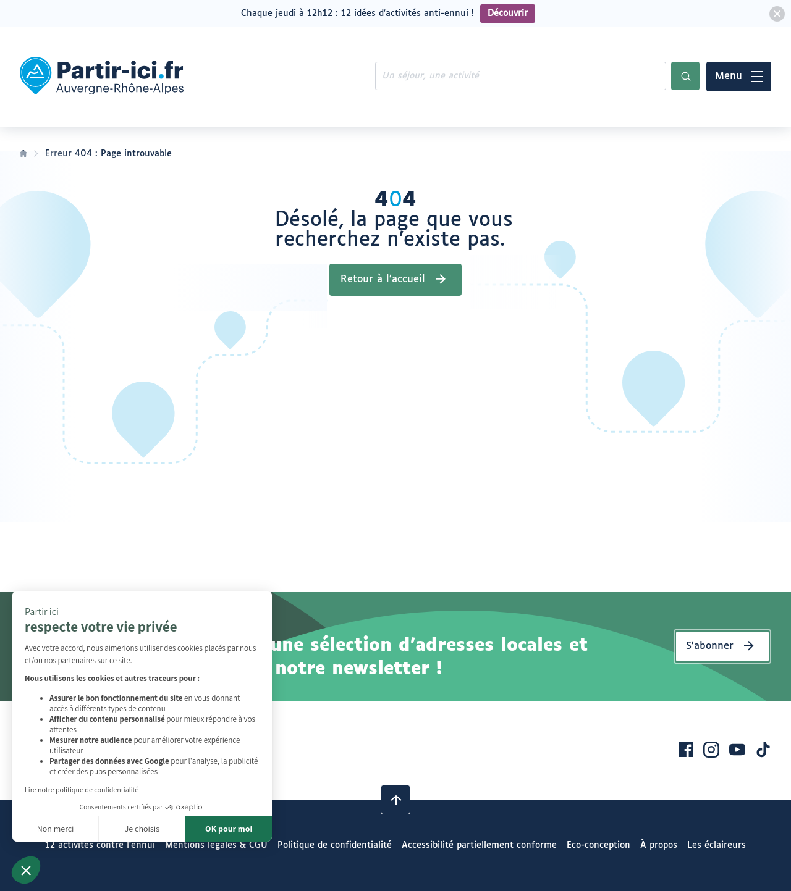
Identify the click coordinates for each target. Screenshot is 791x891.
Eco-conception (598, 845)
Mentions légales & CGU (216, 845)
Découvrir (508, 13)
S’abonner (710, 646)
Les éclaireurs (716, 845)
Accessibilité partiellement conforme (479, 845)
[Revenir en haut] (395, 799)
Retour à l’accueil (383, 279)
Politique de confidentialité (334, 845)
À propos (658, 845)
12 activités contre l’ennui (100, 845)
